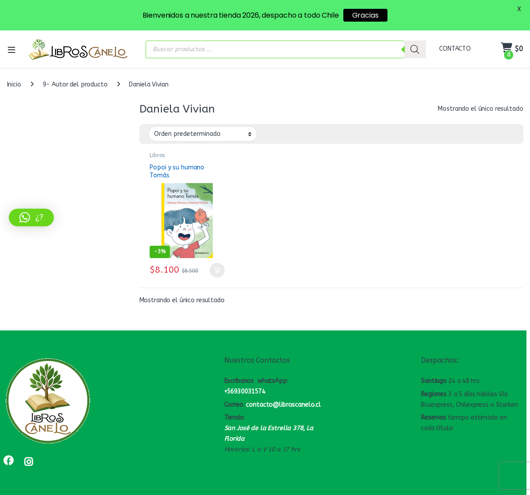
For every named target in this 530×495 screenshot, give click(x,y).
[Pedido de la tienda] (202, 130)
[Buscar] (415, 46)
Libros (157, 152)
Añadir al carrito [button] (217, 266)
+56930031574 (244, 388)
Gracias (365, 15)
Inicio (14, 81)
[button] (31, 217)
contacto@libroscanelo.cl (283, 401)
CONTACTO (455, 45)
